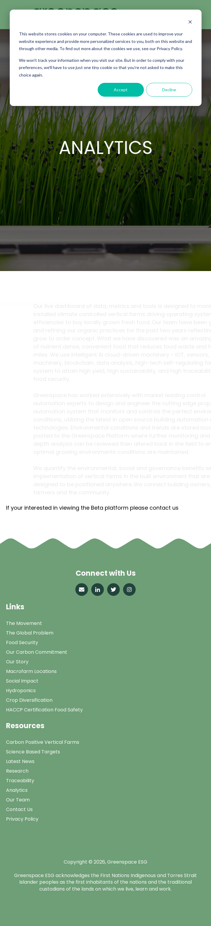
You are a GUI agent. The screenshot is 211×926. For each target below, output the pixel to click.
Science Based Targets (33, 751)
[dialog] (105, 58)
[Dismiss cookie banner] (190, 22)
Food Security (22, 642)
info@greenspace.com (36, 515)
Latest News (20, 761)
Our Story (17, 661)
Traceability (20, 780)
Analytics (17, 790)
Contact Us (19, 809)
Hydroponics (21, 690)
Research (17, 771)
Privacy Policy (22, 819)
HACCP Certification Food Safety (44, 709)
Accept (121, 89)
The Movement (24, 623)
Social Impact (22, 680)
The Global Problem (29, 632)
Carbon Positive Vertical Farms (42, 742)
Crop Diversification (29, 700)
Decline (169, 89)
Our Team (18, 799)
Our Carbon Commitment (36, 652)
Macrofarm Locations (31, 671)
